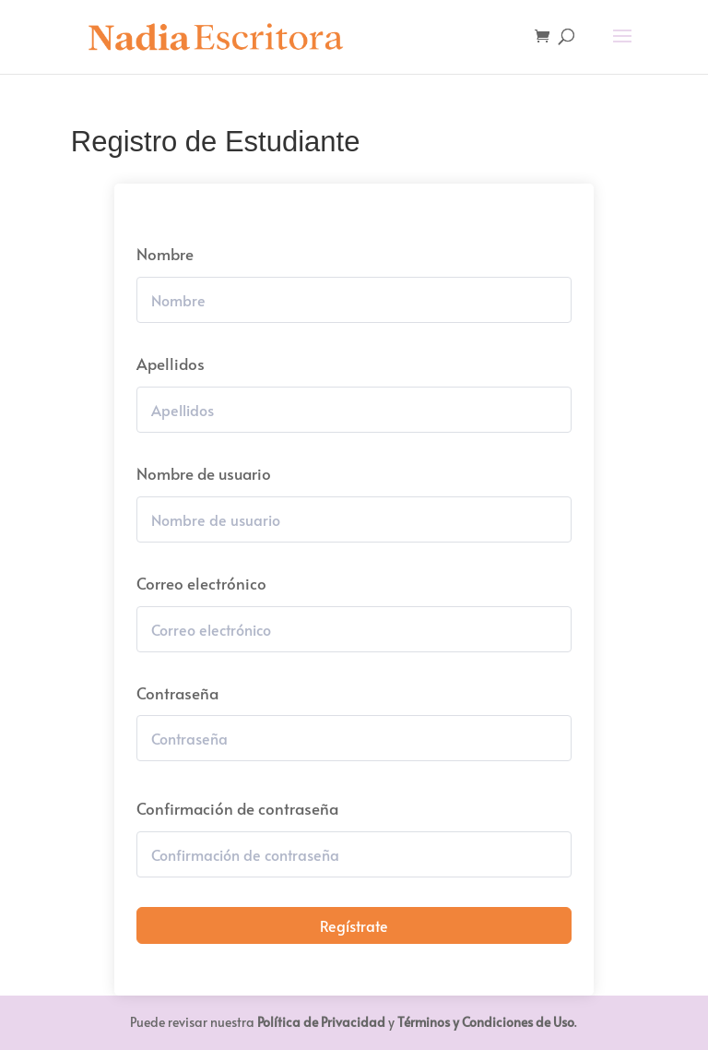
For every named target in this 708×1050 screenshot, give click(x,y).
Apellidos (170, 363)
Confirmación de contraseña (237, 808)
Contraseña (177, 693)
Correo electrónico (201, 583)
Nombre (165, 254)
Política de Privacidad (321, 1022)
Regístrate (354, 925)
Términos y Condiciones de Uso (485, 1022)
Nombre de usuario (203, 473)
